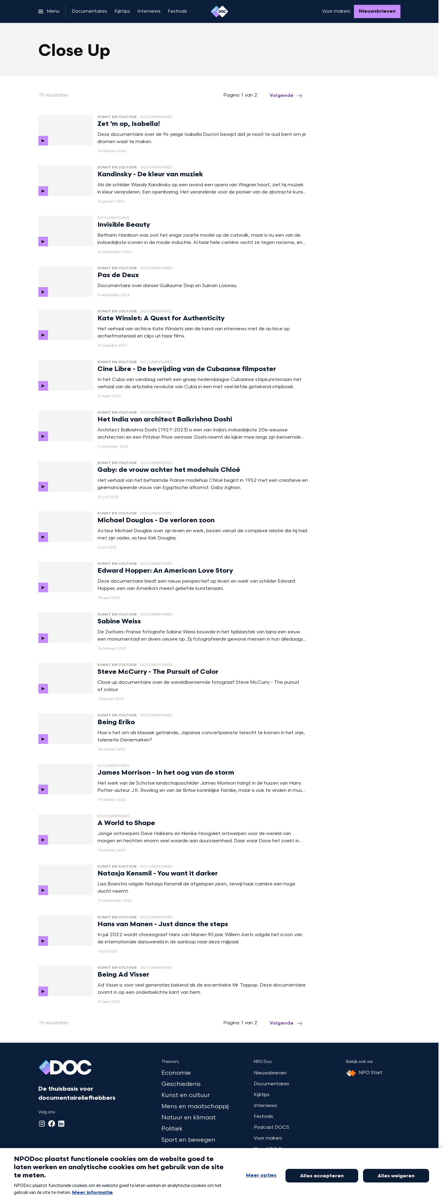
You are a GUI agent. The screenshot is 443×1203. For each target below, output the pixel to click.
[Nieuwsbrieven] (377, 11)
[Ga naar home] (219, 11)
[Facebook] (51, 1123)
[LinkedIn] (61, 1123)
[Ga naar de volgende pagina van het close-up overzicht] (286, 95)
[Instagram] (42, 1123)
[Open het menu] (49, 11)
